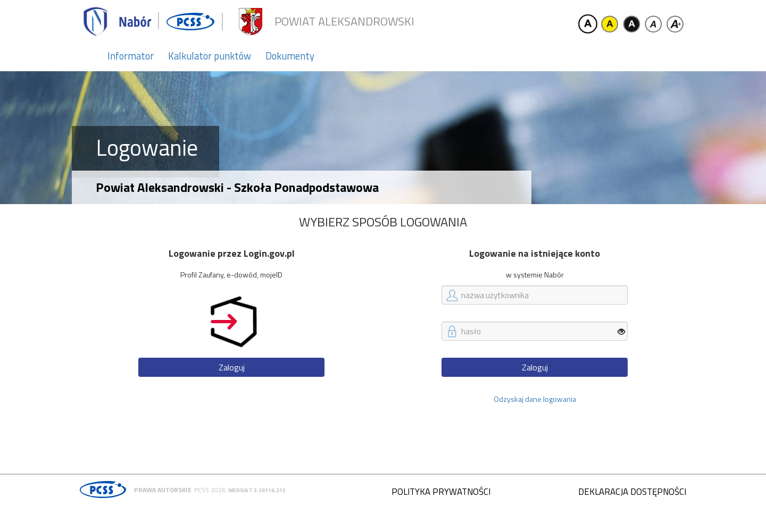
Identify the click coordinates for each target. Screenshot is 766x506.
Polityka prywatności (441, 491)
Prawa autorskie (163, 489)
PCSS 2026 (210, 489)
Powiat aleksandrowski (344, 21)
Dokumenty (289, 55)
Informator (130, 55)
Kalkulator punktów (209, 55)
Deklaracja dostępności (632, 491)
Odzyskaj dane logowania (535, 398)
